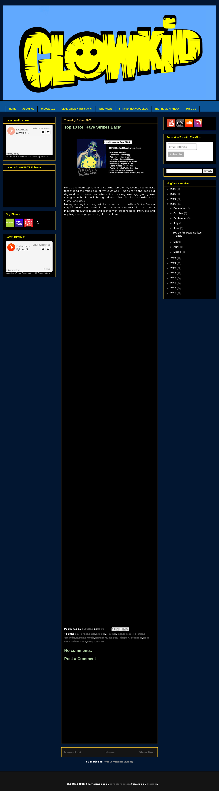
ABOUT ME (28, 109)
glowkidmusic (85, 637)
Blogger (152, 784)
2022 (173, 258)
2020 (173, 268)
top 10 (100, 641)
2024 (173, 199)
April (176, 246)
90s (77, 633)
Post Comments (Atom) (118, 761)
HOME (12, 109)
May (176, 241)
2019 (173, 273)
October (178, 213)
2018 (173, 278)
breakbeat (88, 633)
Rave (146, 637)
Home (110, 752)
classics (111, 633)
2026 (173, 189)
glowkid (69, 637)
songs (91, 641)
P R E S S (191, 109)
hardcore (101, 637)
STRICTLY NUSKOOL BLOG (133, 109)
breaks (100, 633)
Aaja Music (10, 157)
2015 (173, 293)
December (180, 208)
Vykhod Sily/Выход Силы (16, 273)
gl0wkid (140, 633)
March (177, 252)
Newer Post (72, 752)
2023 (173, 203)
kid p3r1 (113, 637)
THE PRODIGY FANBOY (167, 109)
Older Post (147, 752)
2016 (173, 288)
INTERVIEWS (105, 109)
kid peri (125, 637)
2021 (173, 263)
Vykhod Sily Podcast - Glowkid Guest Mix (45, 273)
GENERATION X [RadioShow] (77, 109)
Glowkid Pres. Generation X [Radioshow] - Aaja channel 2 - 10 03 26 (44, 157)
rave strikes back (75, 641)
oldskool (136, 637)
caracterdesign (120, 784)
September (180, 218)
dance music (125, 633)
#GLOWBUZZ (48, 109)
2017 (173, 283)
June (176, 228)
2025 (173, 193)
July (176, 223)
